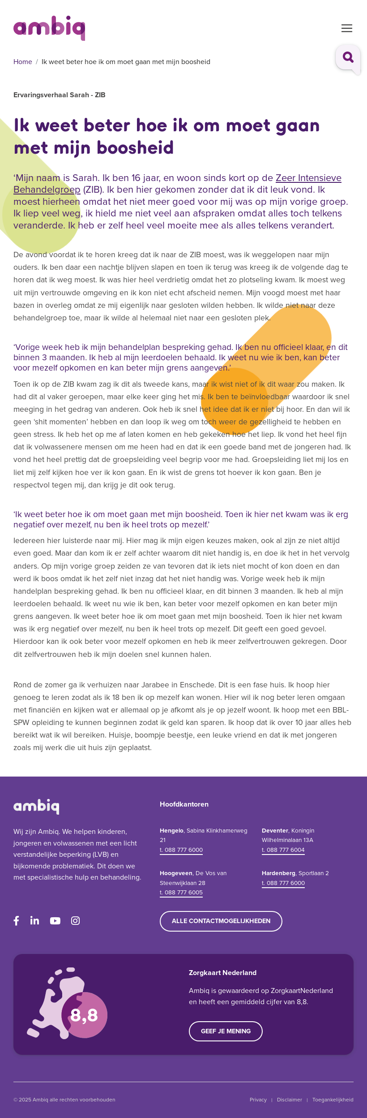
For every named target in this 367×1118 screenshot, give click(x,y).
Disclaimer (289, 1100)
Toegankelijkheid (333, 1100)
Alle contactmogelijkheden (221, 921)
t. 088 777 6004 (283, 849)
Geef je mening (226, 1031)
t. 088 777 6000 (181, 849)
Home (22, 61)
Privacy (258, 1100)
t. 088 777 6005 (181, 892)
